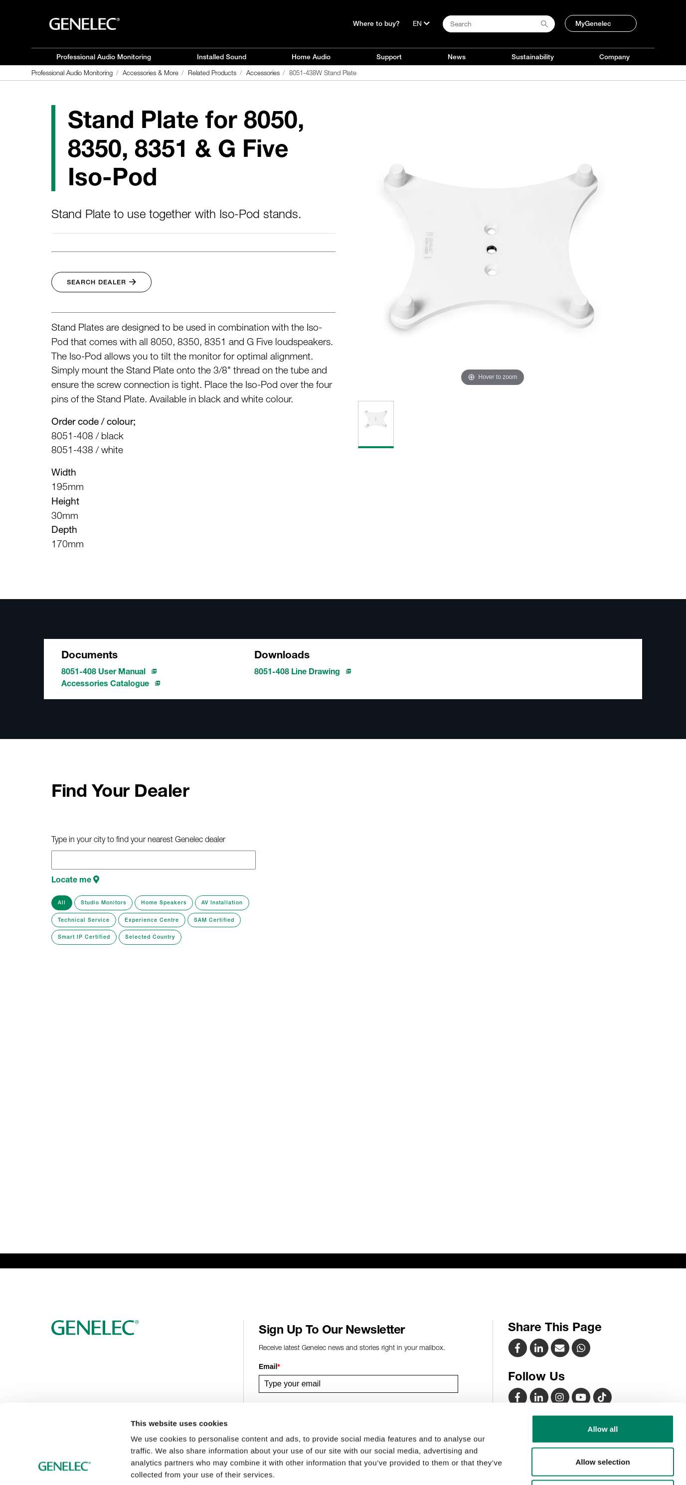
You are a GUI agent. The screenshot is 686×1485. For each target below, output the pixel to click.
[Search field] (499, 23)
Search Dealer (101, 282)
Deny (603, 1419)
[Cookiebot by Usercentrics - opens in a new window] (64, 1465)
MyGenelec (593, 23)
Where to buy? (376, 23)
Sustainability (533, 57)
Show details (523, 1465)
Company (614, 57)
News (457, 57)
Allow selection (602, 1387)
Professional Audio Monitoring (103, 57)
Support (389, 57)
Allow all (603, 1354)
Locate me (75, 879)
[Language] (421, 23)
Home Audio (311, 57)
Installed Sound (221, 57)
